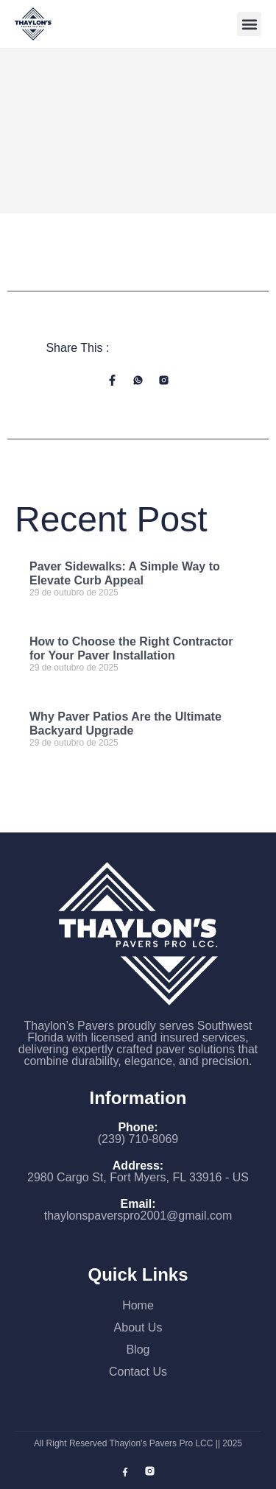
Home (138, 1305)
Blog (137, 1349)
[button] (249, 24)
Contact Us (138, 1371)
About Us (138, 1327)
